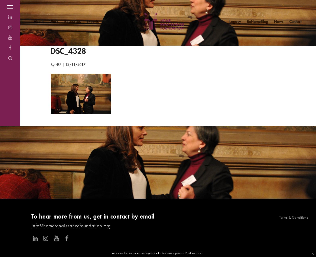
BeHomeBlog (257, 22)
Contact (295, 22)
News (279, 22)
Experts (93, 22)
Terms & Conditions (293, 218)
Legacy (235, 22)
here (200, 253)
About (39, 22)
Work (53, 22)
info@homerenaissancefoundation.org (71, 226)
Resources (72, 22)
